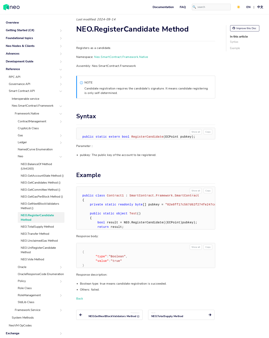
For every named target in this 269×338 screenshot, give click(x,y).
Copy (208, 131)
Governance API (19, 84)
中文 (260, 7)
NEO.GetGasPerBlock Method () (42, 197)
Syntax (234, 42)
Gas (20, 135)
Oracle (22, 267)
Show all (195, 131)
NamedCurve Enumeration (35, 149)
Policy (22, 281)
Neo (20, 156)
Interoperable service (25, 99)
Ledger (22, 142)
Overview (12, 23)
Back (79, 299)
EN (248, 7)
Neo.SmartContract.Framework (32, 106)
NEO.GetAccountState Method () (42, 176)
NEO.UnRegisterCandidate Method (38, 250)
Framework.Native (27, 113)
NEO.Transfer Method (35, 234)
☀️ (238, 7)
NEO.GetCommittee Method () (40, 190)
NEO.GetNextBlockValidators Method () (40, 206)
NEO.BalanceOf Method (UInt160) (36, 166)
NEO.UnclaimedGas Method (39, 241)
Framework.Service (27, 310)
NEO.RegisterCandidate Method (37, 217)
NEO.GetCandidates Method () (41, 183)
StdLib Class (26, 302)
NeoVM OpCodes (20, 325)
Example (235, 48)
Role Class (25, 288)
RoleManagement (29, 295)
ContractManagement (32, 121)
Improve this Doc (244, 28)
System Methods (23, 318)
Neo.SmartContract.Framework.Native (121, 57)
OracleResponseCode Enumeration (41, 274)
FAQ (183, 7)
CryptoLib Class (28, 128)
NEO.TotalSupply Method (37, 227)
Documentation (163, 7)
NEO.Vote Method (32, 259)
